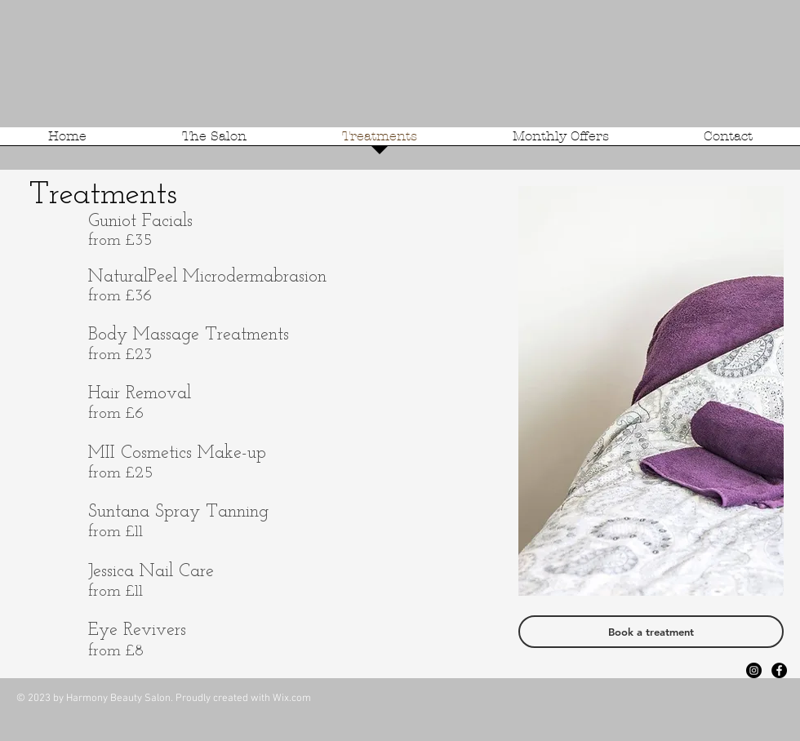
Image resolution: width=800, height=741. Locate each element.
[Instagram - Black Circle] (754, 670)
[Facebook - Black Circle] (779, 670)
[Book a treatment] (651, 631)
